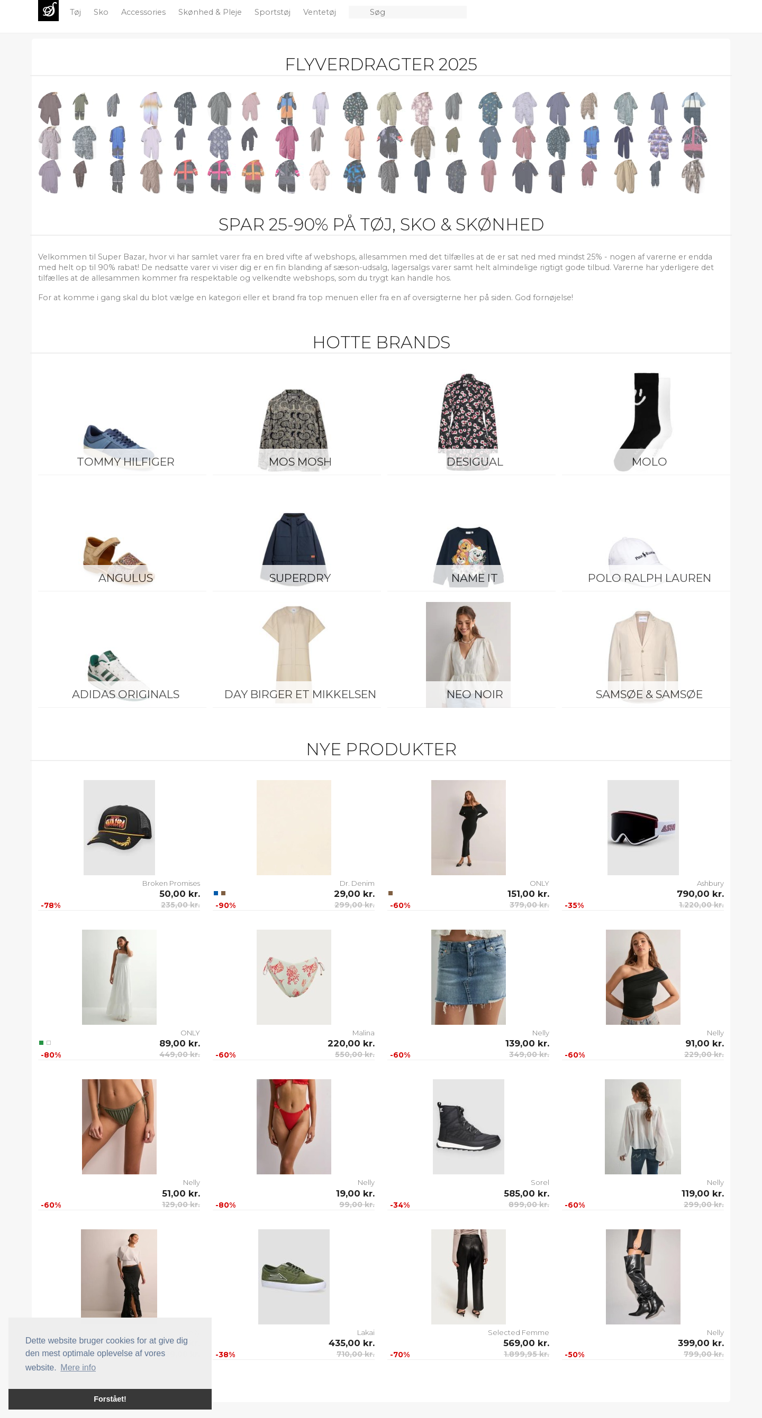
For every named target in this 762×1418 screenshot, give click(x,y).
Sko (102, 12)
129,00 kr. (181, 1204)
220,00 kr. (351, 1043)
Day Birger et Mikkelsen (300, 694)
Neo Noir (475, 694)
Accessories (144, 12)
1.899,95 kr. (526, 1354)
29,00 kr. (354, 893)
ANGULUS (125, 578)
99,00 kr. (357, 1204)
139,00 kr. (527, 1043)
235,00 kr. (180, 905)
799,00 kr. (704, 1354)
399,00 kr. (701, 1343)
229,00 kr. (704, 1054)
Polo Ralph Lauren (649, 578)
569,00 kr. (526, 1343)
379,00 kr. (529, 905)
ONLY (539, 883)
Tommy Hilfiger (126, 461)
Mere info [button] (78, 1367)
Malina (363, 1032)
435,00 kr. (352, 1343)
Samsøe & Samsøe (649, 694)
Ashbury (710, 883)
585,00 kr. (526, 1193)
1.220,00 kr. (701, 905)
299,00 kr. (354, 905)
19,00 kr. (355, 1193)
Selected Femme (518, 1332)
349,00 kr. (529, 1054)
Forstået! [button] (110, 1399)
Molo (649, 461)
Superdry (300, 578)
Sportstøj (274, 12)
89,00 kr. (179, 1043)
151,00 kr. (528, 893)
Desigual (475, 461)
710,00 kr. (356, 1354)
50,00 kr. (179, 893)
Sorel (540, 1182)
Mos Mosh (300, 461)
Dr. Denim (357, 883)
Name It (474, 578)
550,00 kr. (355, 1054)
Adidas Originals (125, 694)
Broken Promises (171, 883)
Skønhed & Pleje (211, 12)
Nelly (540, 1032)
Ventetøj (320, 12)
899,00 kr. (529, 1204)
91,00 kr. (704, 1043)
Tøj (76, 12)
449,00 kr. (179, 1054)
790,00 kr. (700, 893)
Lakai (366, 1332)
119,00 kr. (703, 1193)
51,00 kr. (181, 1193)
